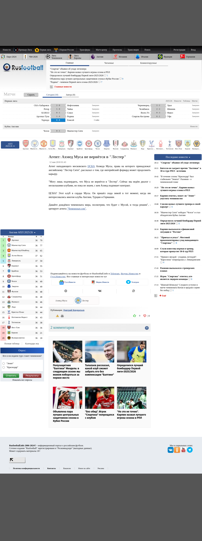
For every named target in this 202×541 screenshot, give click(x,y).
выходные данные (82, 448)
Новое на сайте (84, 468)
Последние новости (178, 157)
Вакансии (67, 468)
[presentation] (27, 94)
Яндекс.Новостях (129, 273)
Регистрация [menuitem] (179, 49)
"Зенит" (10, 363)
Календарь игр (32, 343)
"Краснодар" (12, 367)
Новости (177, 101)
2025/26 (169, 101)
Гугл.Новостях (58, 276)
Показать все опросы (22, 380)
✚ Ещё (162, 295)
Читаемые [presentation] (109, 63)
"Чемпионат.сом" (76, 208)
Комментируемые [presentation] (148, 63)
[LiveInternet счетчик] (17, 462)
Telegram (115, 273)
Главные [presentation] (70, 63)
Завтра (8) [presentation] (70, 94)
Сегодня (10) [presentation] (52, 94)
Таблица (186, 101)
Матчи (194, 101)
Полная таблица (11, 343)
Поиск (147, 49)
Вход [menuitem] (193, 49)
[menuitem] (65, 50)
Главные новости (63, 86)
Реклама (101, 468)
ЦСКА (91, 166)
